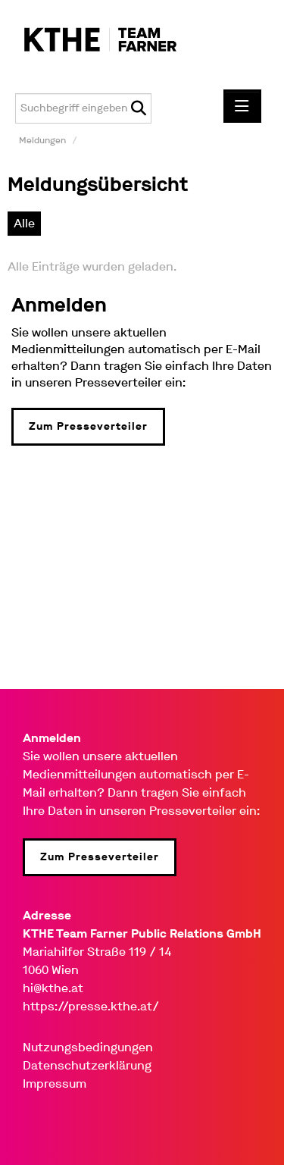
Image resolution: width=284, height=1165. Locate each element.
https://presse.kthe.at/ (91, 1006)
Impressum (54, 1083)
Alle (24, 223)
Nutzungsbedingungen (88, 1047)
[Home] (93, 40)
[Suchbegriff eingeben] (83, 108)
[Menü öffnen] (242, 106)
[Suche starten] (138, 108)
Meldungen (42, 140)
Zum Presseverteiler (88, 426)
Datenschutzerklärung (87, 1065)
